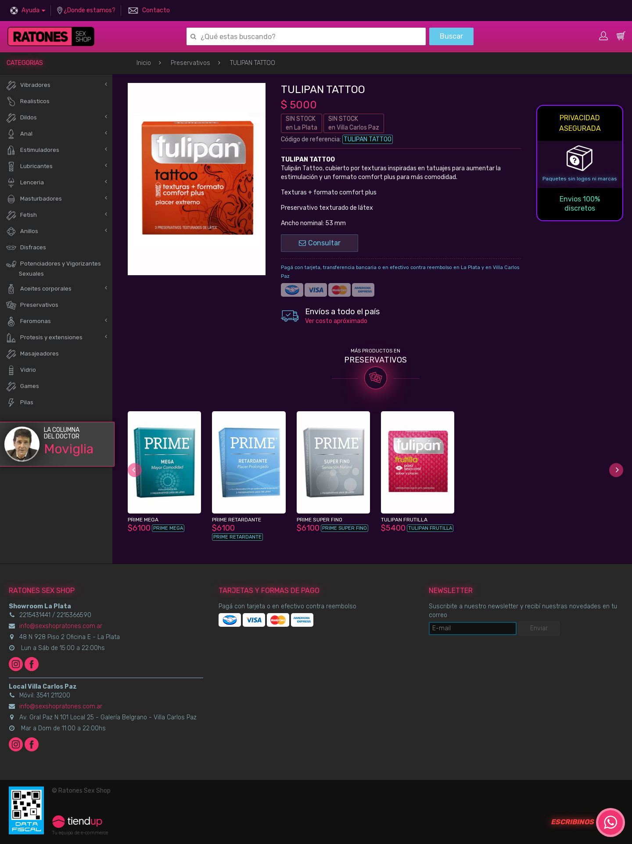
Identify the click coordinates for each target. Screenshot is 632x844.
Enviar (539, 628)
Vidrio (21, 370)
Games (22, 386)
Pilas (19, 402)
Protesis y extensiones (44, 337)
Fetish (21, 215)
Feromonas (28, 321)
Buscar (451, 36)
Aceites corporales (39, 289)
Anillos (22, 231)
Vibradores (28, 85)
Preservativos (190, 63)
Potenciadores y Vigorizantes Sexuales (53, 268)
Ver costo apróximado (336, 321)
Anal (19, 134)
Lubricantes (29, 166)
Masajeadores (32, 353)
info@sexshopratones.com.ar (60, 626)
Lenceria (25, 182)
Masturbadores (34, 199)
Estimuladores (32, 150)
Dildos (21, 117)
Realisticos (28, 101)
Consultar (320, 243)
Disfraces (26, 247)
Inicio (143, 63)
